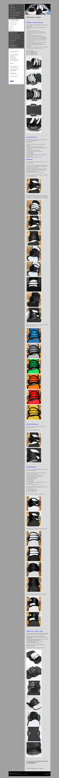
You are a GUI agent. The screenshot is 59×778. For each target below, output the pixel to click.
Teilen (11, 81)
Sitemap (18, 773)
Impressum (41, 768)
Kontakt (27, 768)
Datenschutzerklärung (34, 768)
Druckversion (13, 773)
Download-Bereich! (31, 763)
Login (48, 773)
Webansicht (47, 774)
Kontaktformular (13, 70)
